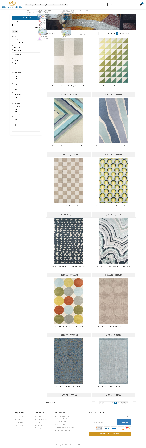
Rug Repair (18, 419)
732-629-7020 (61, 424)
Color (41, 5)
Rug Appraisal (19, 422)
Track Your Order (40, 422)
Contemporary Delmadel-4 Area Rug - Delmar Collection (113, 146)
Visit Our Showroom (41, 419)
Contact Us (76, 5)
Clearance (38, 431)
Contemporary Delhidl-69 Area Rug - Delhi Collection (113, 326)
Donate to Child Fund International (110, 433)
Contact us (38, 425)
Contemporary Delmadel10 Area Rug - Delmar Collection (113, 266)
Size (46, 5)
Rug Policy (38, 416)
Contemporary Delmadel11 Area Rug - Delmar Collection (69, 266)
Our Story (38, 428)
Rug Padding (19, 425)
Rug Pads (66, 5)
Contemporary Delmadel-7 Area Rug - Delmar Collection (69, 86)
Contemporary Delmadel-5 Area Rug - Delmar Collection (69, 146)
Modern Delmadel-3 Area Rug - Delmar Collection (68, 206)
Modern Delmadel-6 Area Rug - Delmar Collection (113, 86)
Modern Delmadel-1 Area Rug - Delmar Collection (68, 326)
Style (28, 5)
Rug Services (55, 5)
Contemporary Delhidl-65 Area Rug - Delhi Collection (113, 386)
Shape (34, 5)
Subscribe (124, 422)
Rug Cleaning (19, 416)
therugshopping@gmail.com (65, 427)
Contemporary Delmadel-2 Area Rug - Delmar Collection (113, 206)
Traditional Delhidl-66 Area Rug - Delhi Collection (69, 386)
